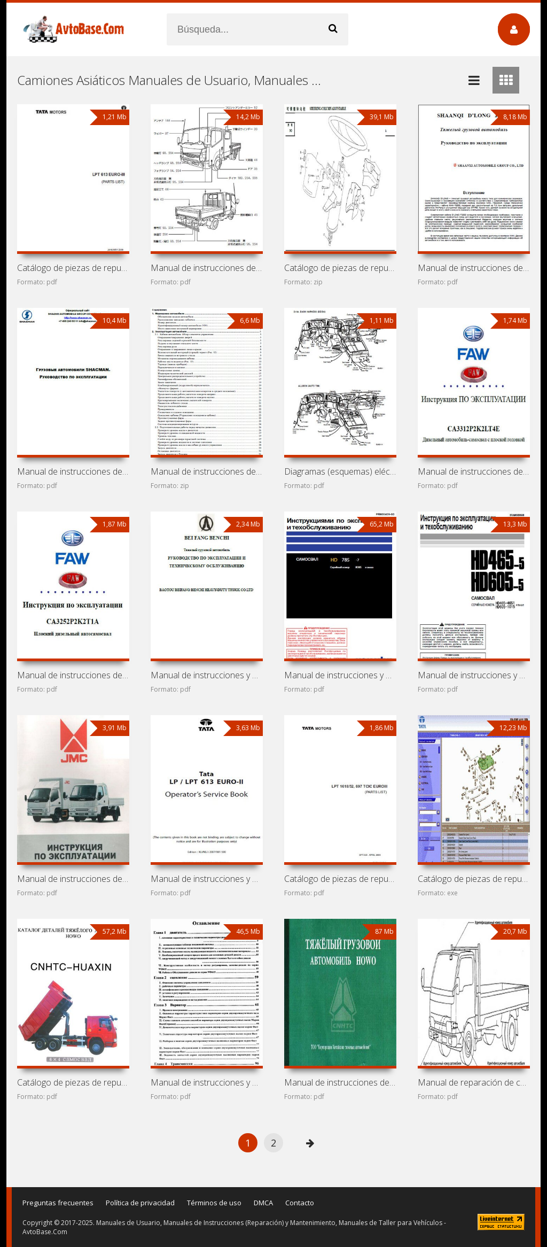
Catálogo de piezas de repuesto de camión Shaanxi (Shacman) (340, 268)
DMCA (263, 1202)
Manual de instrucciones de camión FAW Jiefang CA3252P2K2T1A (73, 675)
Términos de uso (214, 1202)
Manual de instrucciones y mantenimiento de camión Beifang (207, 675)
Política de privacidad (140, 1202)
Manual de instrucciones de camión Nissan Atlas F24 (207, 268)
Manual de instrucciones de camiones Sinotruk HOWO (340, 1082)
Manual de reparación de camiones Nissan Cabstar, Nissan (474, 1082)
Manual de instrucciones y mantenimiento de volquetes (474, 675)
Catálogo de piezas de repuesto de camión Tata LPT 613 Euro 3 (73, 268)
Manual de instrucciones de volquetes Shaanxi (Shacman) (73, 471)
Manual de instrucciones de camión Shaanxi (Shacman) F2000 (474, 268)
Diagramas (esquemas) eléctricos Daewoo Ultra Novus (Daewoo (340, 471)
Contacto (299, 1202)
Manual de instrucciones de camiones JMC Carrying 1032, (73, 879)
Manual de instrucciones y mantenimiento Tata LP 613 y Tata (207, 879)
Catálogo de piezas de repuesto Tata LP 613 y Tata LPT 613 (474, 879)
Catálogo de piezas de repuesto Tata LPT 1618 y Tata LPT (340, 879)
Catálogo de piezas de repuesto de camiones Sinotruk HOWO (73, 1082)
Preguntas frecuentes (57, 1202)
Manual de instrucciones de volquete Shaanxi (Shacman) (207, 471)
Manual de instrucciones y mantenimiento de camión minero (340, 675)
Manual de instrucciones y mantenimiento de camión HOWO (207, 1082)
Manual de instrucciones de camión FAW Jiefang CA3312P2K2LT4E (474, 471)
